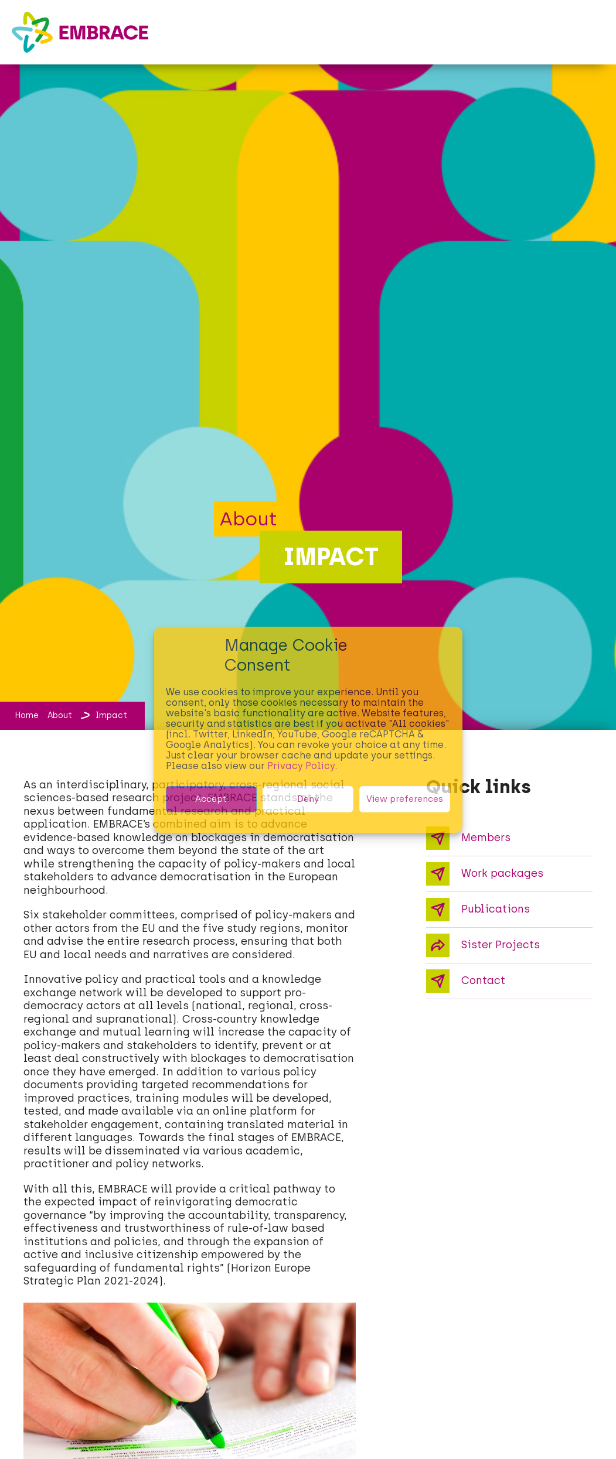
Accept (211, 799)
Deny (308, 799)
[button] (593, 22)
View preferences (404, 799)
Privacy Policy (301, 765)
